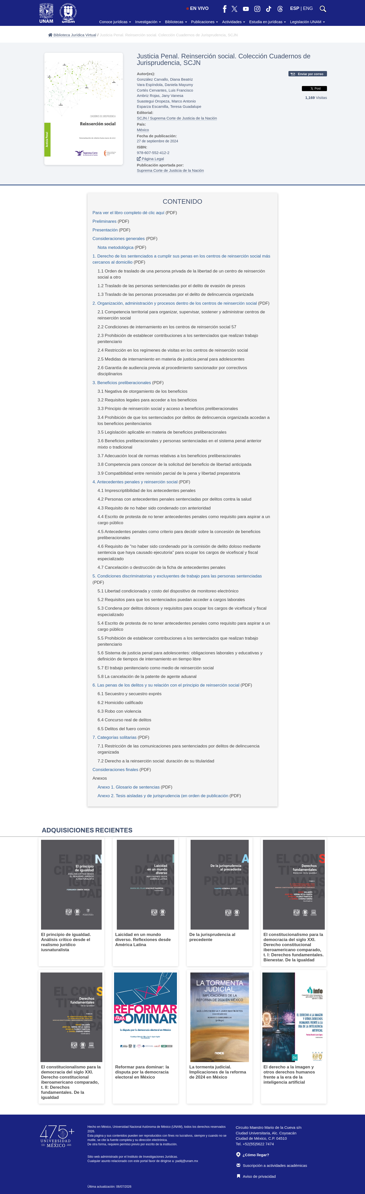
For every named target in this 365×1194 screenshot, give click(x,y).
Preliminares (104, 221)
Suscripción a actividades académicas (271, 1165)
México (143, 130)
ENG (308, 8)
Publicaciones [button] (204, 22)
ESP (294, 8)
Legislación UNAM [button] (307, 22)
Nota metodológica (116, 247)
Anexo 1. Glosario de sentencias (129, 787)
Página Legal (150, 159)
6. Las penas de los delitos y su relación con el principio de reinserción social (166, 685)
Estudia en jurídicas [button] (267, 22)
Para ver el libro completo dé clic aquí (128, 212)
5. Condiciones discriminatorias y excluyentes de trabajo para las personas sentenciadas (177, 576)
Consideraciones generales (119, 238)
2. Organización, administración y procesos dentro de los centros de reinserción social (175, 303)
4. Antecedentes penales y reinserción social (135, 482)
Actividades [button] (233, 22)
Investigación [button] (148, 22)
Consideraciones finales (115, 769)
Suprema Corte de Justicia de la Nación (170, 170)
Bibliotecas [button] (176, 22)
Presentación (105, 230)
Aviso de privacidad (256, 1176)
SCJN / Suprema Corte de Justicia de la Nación (177, 118)
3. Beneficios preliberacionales (122, 382)
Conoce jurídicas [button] (115, 22)
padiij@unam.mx (186, 1161)
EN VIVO (197, 8)
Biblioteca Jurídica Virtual (72, 35)
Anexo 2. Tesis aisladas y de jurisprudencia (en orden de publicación (163, 795)
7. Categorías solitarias (115, 737)
